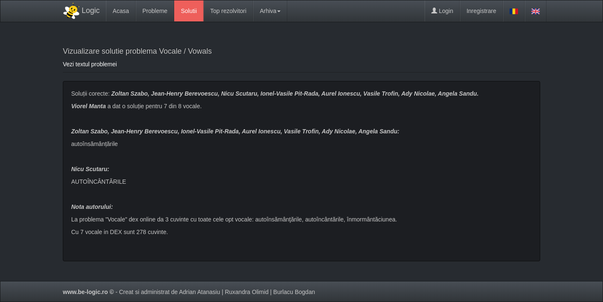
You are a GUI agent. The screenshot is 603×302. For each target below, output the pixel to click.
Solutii (189, 11)
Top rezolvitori (228, 11)
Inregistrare (481, 11)
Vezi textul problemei (90, 64)
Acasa (121, 11)
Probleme (155, 11)
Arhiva (270, 11)
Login (442, 11)
